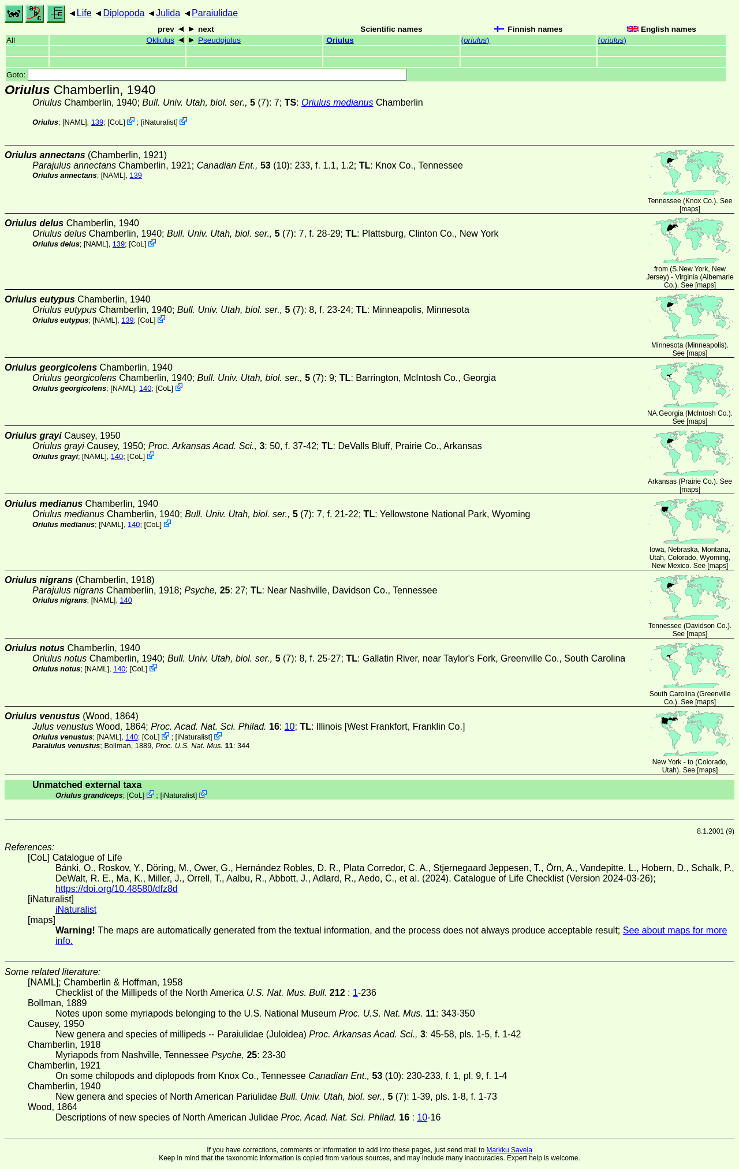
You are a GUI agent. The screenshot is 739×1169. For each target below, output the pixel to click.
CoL (116, 122)
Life (84, 13)
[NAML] (74, 122)
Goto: (206, 74)
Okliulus (160, 40)
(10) (243, 165)
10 (290, 726)
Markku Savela (509, 1150)
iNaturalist (159, 122)
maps (689, 209)
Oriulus (340, 40)
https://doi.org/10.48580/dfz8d (116, 889)
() (475, 40)
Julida (168, 13)
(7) (205, 102)
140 (145, 388)
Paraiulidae (215, 13)
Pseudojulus (219, 40)
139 (97, 122)
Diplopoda (123, 13)
